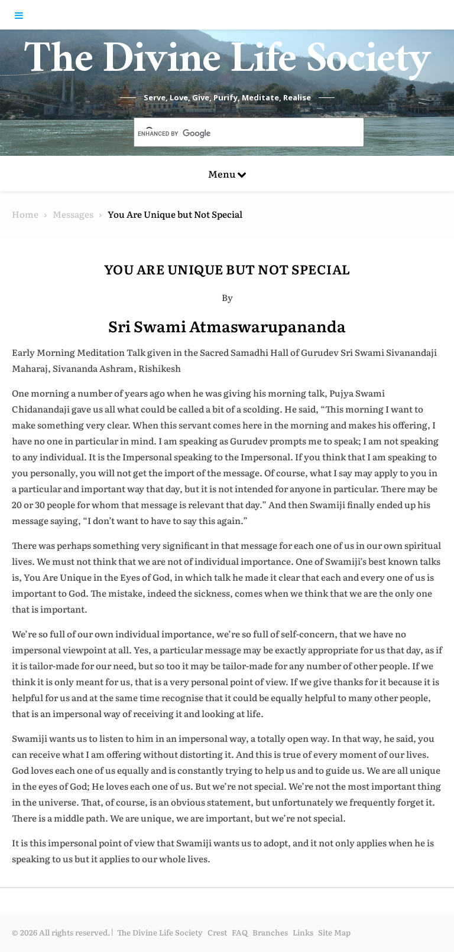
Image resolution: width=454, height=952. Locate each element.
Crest (217, 932)
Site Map (334, 932)
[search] (235, 133)
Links (303, 932)
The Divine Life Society (227, 65)
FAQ (240, 932)
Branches (270, 932)
